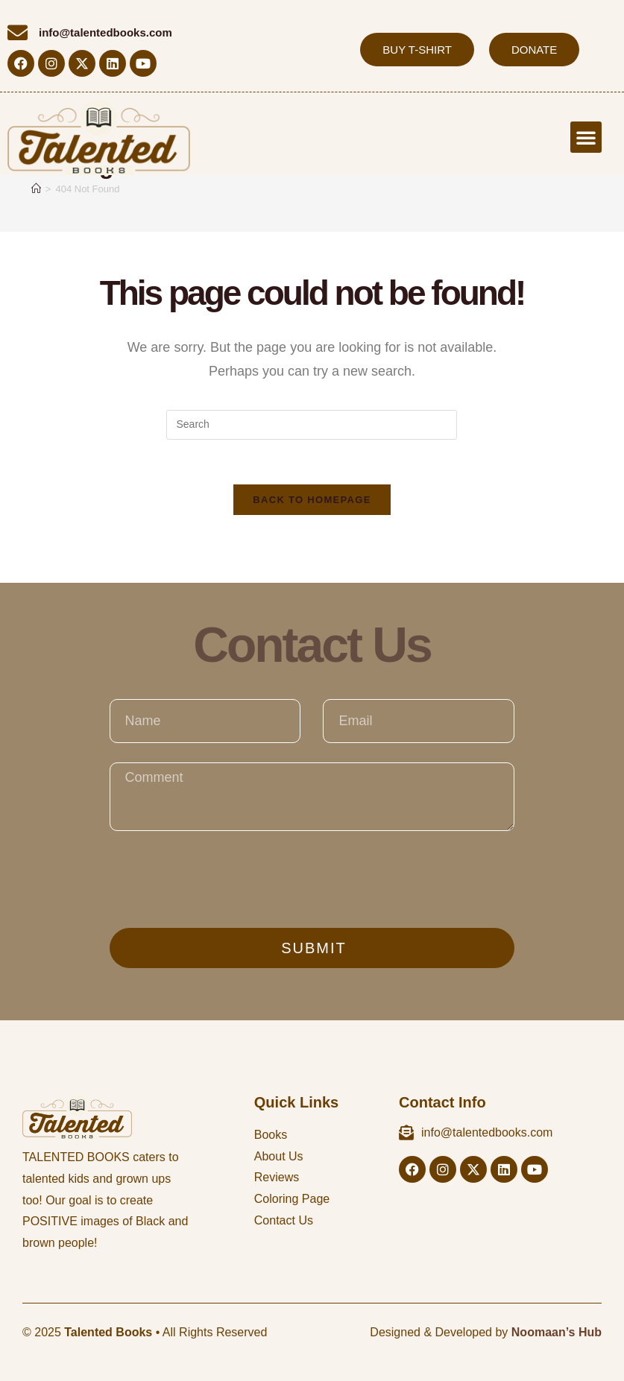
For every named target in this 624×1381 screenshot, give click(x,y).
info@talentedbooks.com (105, 32)
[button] (586, 137)
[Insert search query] (311, 425)
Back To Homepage (312, 500)
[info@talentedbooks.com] (17, 32)
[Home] (36, 189)
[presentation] (223, 879)
